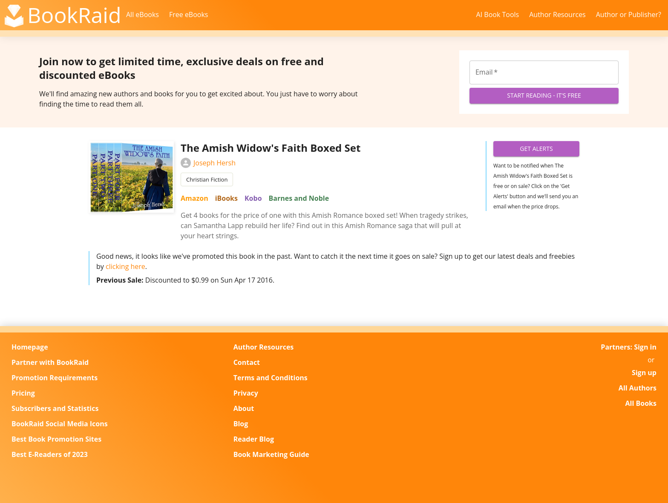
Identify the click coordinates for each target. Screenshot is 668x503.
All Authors (637, 388)
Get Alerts (536, 149)
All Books (640, 403)
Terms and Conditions (270, 377)
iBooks (226, 198)
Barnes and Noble (299, 198)
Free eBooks (189, 14)
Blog (240, 423)
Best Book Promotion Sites (56, 439)
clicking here (125, 266)
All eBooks (142, 14)
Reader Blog (253, 439)
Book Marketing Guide (271, 454)
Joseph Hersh (208, 163)
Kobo (253, 198)
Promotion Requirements (55, 377)
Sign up (644, 372)
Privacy (245, 393)
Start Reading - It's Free (544, 96)
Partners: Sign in (628, 347)
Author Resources (557, 14)
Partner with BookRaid (50, 362)
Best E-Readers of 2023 (50, 454)
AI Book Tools (498, 14)
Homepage (30, 347)
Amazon (194, 198)
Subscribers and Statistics (55, 408)
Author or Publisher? (629, 14)
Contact (246, 362)
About (243, 408)
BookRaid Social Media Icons (60, 423)
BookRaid (74, 14)
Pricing (23, 393)
